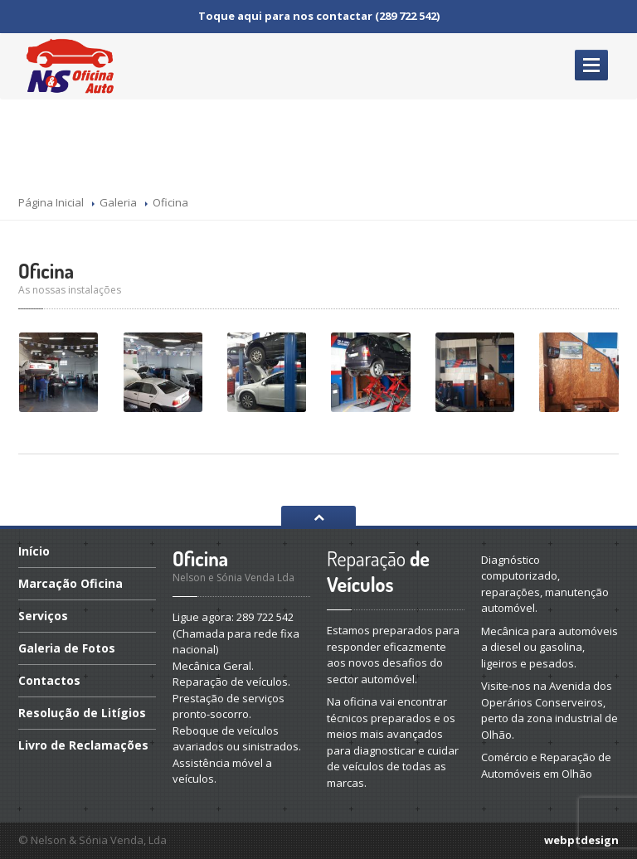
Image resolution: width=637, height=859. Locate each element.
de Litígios (82, 713)
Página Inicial (51, 202)
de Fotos (66, 648)
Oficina (46, 271)
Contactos (49, 680)
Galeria (118, 202)
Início (34, 552)
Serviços (43, 616)
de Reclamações (83, 745)
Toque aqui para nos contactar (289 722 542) (319, 15)
